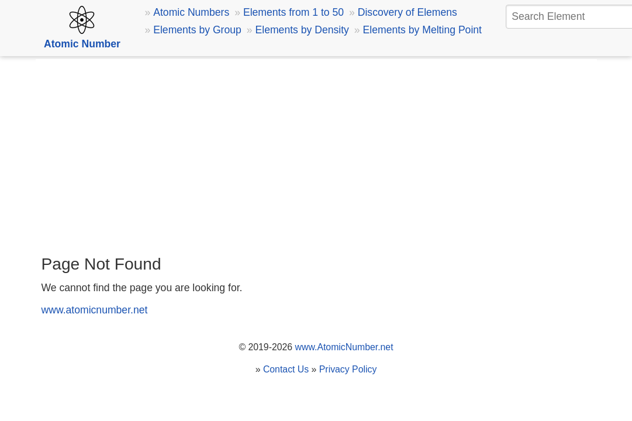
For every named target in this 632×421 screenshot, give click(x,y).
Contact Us (286, 369)
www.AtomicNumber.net (344, 347)
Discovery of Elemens (407, 12)
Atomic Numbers (191, 12)
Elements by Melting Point (422, 30)
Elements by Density (302, 30)
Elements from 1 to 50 (293, 12)
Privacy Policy (348, 369)
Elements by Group (197, 30)
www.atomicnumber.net (95, 310)
